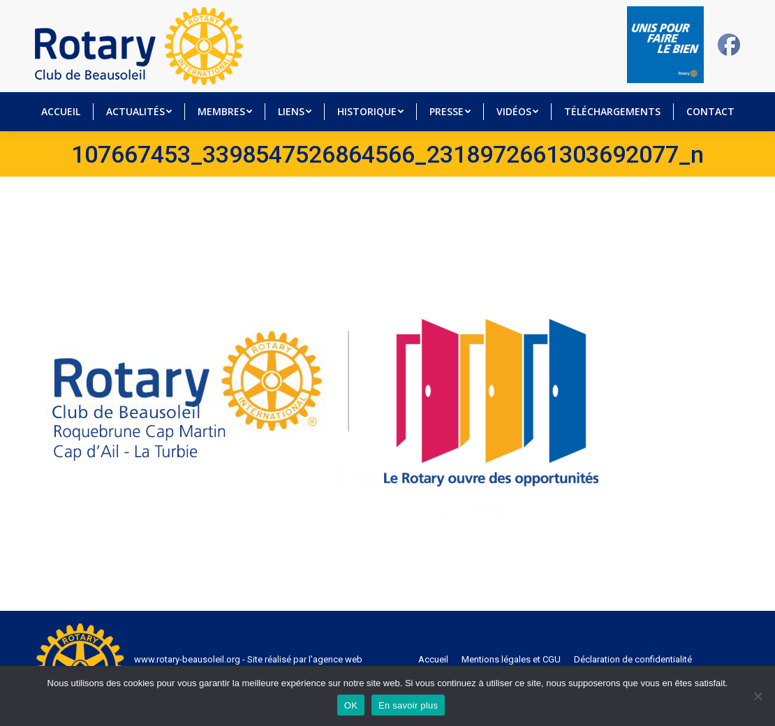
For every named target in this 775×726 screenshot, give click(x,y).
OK (350, 705)
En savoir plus (408, 705)
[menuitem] (60, 112)
